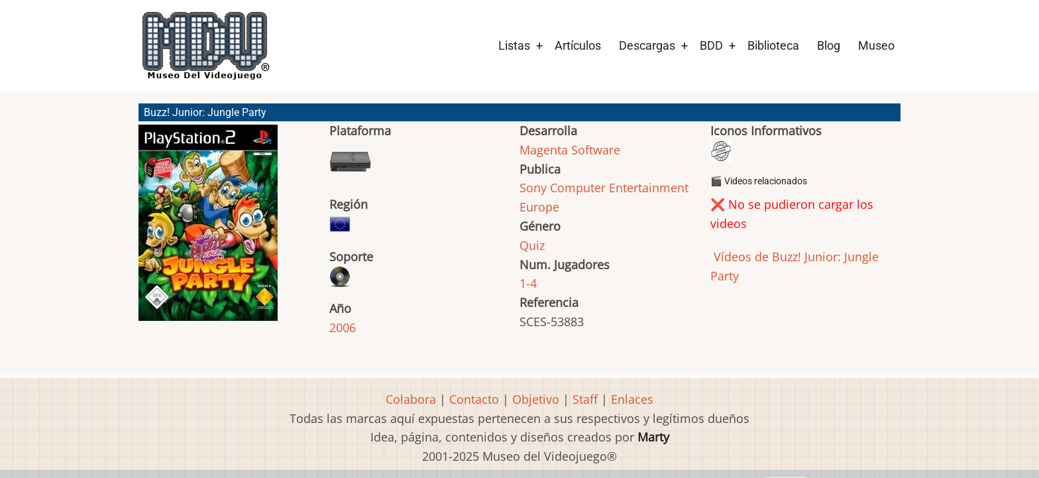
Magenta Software (570, 150)
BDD (711, 45)
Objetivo (535, 399)
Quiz (532, 245)
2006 (342, 327)
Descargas (647, 45)
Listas (514, 45)
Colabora (411, 399)
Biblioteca (773, 45)
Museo (876, 45)
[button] (208, 229)
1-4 (528, 283)
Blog (828, 45)
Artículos (578, 45)
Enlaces (632, 399)
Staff (585, 399)
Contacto (474, 399)
